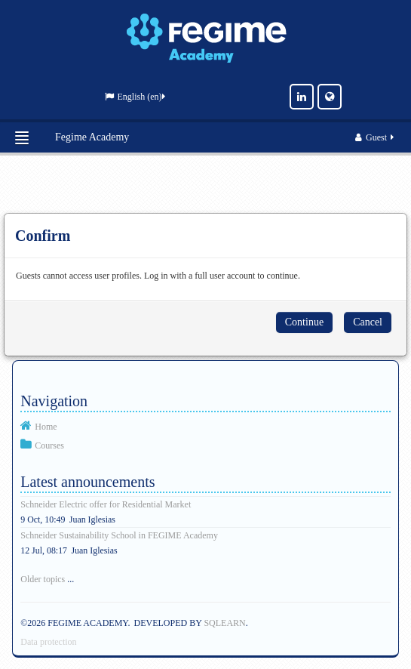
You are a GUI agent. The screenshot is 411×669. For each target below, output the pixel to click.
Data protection (48, 642)
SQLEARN (224, 623)
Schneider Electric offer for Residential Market (105, 504)
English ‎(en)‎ (135, 96)
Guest (375, 137)
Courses (49, 445)
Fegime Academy (92, 137)
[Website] (329, 96)
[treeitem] (205, 426)
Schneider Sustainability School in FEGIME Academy (119, 535)
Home (46, 426)
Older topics (42, 579)
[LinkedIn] (302, 96)
